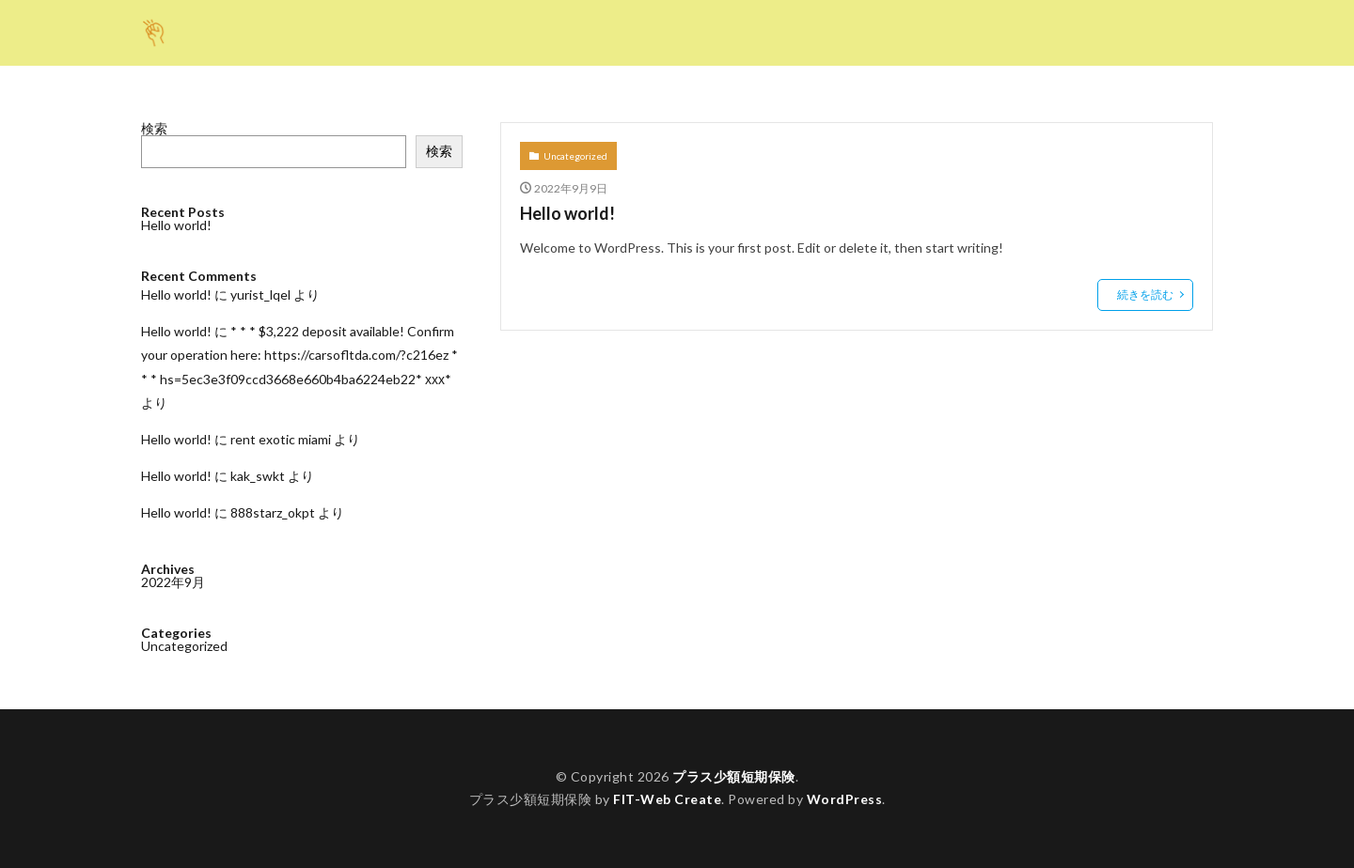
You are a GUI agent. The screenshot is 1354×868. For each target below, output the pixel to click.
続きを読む (1145, 294)
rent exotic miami (280, 439)
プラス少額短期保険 (733, 776)
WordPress (845, 799)
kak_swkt (257, 476)
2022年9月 (173, 582)
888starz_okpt (272, 512)
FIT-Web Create (667, 799)
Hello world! (567, 213)
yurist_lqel (260, 294)
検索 (154, 128)
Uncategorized (575, 156)
